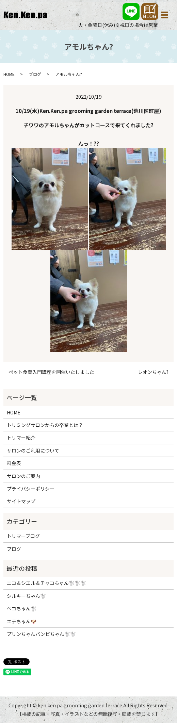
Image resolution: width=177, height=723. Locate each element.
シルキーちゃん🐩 (26, 595)
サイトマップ (21, 501)
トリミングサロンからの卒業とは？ (45, 425)
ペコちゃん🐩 (21, 608)
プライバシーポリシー (30, 488)
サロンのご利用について (33, 450)
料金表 (14, 463)
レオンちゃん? (153, 372)
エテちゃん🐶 (21, 621)
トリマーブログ (23, 535)
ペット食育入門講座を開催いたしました (51, 372)
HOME (9, 74)
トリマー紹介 (21, 437)
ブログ (35, 74)
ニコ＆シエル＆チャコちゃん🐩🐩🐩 (46, 582)
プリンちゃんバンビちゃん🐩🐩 (41, 633)
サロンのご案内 (23, 476)
